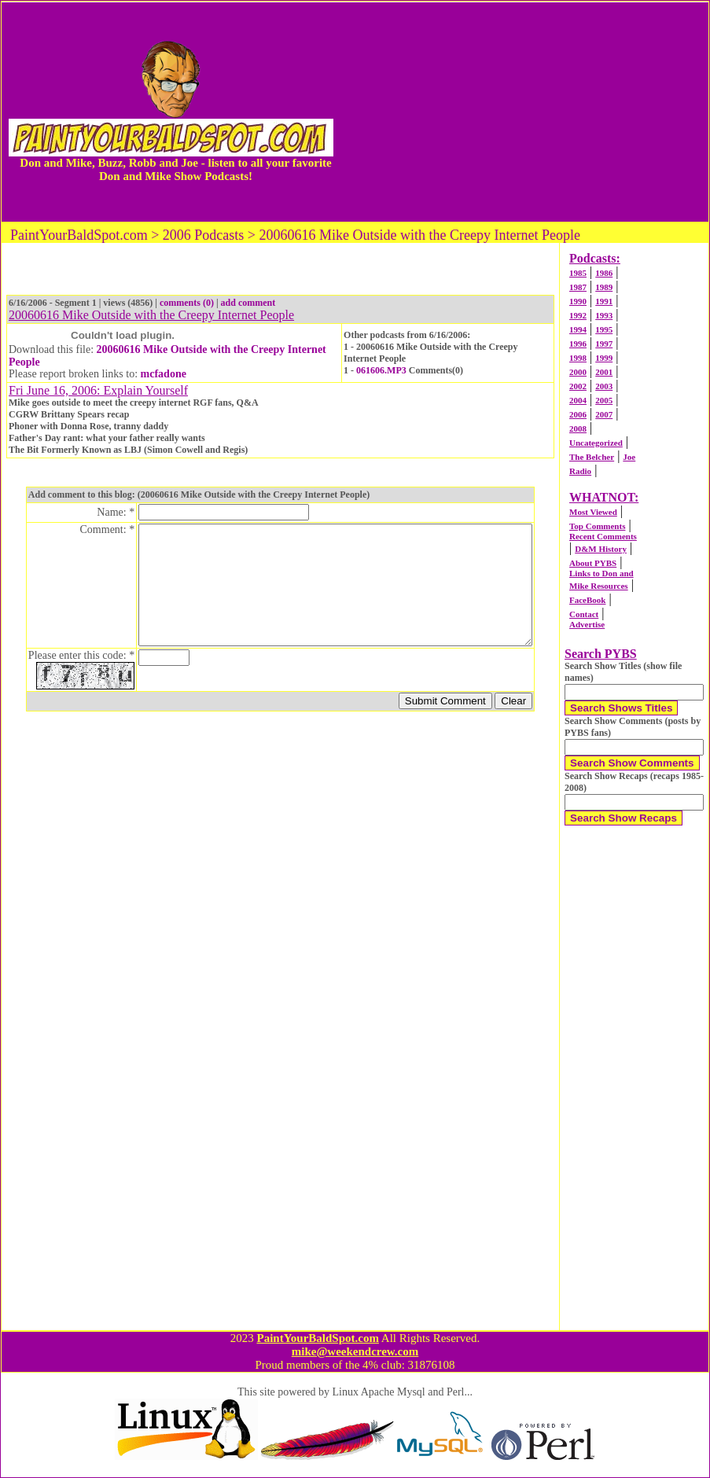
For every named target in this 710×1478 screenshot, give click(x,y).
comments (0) (187, 302)
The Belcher (591, 456)
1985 (578, 273)
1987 (578, 287)
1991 (604, 301)
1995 (604, 329)
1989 (604, 287)
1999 (604, 357)
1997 (604, 343)
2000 (578, 372)
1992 (578, 315)
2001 (604, 372)
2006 (578, 414)
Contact (583, 614)
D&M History (601, 548)
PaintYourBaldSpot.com (317, 1338)
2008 (578, 428)
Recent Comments (603, 536)
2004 (578, 400)
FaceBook (587, 600)
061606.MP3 (381, 370)
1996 (578, 343)
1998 (578, 357)
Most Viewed (593, 512)
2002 (578, 386)
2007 (604, 414)
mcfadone (163, 374)
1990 (578, 301)
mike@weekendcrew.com (355, 1351)
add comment (248, 302)
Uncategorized (596, 442)
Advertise (587, 624)
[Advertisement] (524, 112)
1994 (578, 329)
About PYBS (592, 563)
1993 (604, 315)
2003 (604, 386)
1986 (604, 273)
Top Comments (597, 526)
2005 (604, 400)
